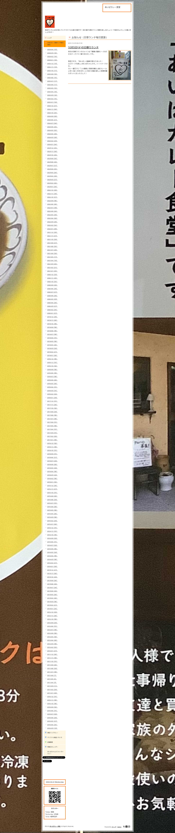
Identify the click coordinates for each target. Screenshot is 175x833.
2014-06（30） (52, 549)
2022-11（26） (52, 194)
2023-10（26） (52, 155)
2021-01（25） (52, 271)
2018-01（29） (52, 398)
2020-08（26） (52, 289)
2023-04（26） (52, 176)
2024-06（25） (52, 127)
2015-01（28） (52, 524)
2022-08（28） (52, 204)
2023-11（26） (52, 151)
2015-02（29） (52, 521)
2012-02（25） (52, 647)
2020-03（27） (52, 306)
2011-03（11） (52, 686)
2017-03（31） (52, 433)
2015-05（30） (52, 510)
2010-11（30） (52, 700)
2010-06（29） (52, 718)
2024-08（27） (52, 120)
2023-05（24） (52, 172)
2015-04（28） (52, 514)
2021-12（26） (52, 232)
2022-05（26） (52, 215)
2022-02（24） (52, 225)
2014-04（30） (52, 556)
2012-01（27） (52, 651)
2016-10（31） (52, 450)
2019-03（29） (52, 348)
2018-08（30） (52, 373)
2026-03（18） (52, 53)
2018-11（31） (52, 362)
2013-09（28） (52, 580)
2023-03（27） (52, 180)
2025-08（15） (52, 78)
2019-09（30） (52, 327)
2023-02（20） (52, 183)
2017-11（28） (52, 405)
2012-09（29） (52, 623)
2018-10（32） (52, 366)
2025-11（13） (52, 67)
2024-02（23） (52, 141)
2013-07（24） (52, 587)
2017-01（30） (52, 440)
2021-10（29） (52, 239)
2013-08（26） (52, 584)
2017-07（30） (52, 419)
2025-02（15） (52, 99)
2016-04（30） (52, 471)
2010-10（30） (52, 704)
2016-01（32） (52, 482)
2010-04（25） (52, 725)
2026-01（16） (52, 60)
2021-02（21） (52, 267)
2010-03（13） (52, 728)
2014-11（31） (52, 531)
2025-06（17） (52, 85)
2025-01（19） (52, 102)
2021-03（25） (52, 264)
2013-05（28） (52, 594)
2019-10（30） (52, 324)
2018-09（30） (52, 369)
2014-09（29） (52, 538)
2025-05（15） (52, 88)
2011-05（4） (52, 679)
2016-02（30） (52, 478)
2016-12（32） (52, 443)
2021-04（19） (52, 260)
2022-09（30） (52, 201)
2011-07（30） (52, 672)
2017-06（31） (52, 422)
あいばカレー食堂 (55, 826)
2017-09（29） (52, 412)
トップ (49, 38)
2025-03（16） (52, 95)
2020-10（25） (52, 281)
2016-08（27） (52, 457)
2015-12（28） (52, 485)
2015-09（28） (52, 496)
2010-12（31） (52, 696)
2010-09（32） (52, 707)
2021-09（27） (52, 243)
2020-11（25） (52, 278)
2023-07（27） (52, 165)
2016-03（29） (52, 475)
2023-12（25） (52, 148)
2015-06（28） (52, 507)
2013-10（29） (52, 577)
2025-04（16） (52, 92)
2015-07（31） (52, 503)
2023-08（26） (52, 162)
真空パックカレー (52, 733)
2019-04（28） (52, 345)
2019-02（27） (52, 352)
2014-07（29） (52, 545)
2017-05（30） (52, 426)
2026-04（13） (52, 49)
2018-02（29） (52, 394)
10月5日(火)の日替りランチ (83, 47)
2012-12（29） (52, 612)
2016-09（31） (52, 454)
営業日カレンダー (52, 747)
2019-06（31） (52, 338)
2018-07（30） (52, 376)
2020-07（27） (52, 292)
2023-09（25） (52, 158)
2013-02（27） (52, 605)
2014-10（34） (52, 535)
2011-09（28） (52, 665)
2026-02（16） (52, 56)
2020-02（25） (52, 310)
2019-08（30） (52, 331)
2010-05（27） (52, 721)
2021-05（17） (52, 257)
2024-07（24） (52, 123)
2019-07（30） (52, 334)
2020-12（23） (52, 274)
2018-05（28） (52, 383)
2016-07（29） (52, 461)
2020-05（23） (52, 299)
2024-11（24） (52, 109)
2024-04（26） (52, 134)
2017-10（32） (52, 408)
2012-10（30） (52, 619)
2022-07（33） (52, 208)
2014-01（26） (52, 566)
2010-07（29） (52, 714)
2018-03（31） (52, 391)
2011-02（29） (52, 689)
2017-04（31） (52, 429)
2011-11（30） (52, 658)
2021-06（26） (52, 253)
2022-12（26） (52, 190)
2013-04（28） (52, 598)
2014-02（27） (52, 563)
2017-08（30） (52, 415)
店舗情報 (50, 742)
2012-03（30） (52, 644)
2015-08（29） (52, 500)
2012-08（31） (52, 626)
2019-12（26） (52, 317)
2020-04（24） (52, 303)
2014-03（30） (52, 559)
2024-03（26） (52, 137)
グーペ (114, 827)
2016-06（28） (52, 464)
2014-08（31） (52, 542)
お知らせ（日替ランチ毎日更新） (55, 44)
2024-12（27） (52, 106)
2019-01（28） (52, 355)
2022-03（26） (52, 222)
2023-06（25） (52, 169)
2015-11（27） (52, 489)
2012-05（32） (52, 637)
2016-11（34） (52, 447)
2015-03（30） (52, 517)
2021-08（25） (52, 246)
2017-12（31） (52, 401)
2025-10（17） (52, 70)
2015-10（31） (52, 493)
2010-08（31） (52, 711)
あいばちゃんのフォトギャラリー (55, 753)
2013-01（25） (52, 609)
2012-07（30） (52, 630)
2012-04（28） (52, 640)
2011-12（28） (52, 654)
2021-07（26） (52, 250)
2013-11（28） (52, 573)
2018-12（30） (52, 359)
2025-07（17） (52, 81)
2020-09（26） (52, 285)
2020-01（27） (52, 313)
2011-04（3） (52, 682)
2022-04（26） (52, 218)
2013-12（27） (52, 570)
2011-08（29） (52, 668)
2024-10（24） (52, 113)
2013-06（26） (52, 591)
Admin (119, 827)
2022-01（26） (52, 229)
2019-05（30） (52, 341)
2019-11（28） (52, 320)
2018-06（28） (52, 380)
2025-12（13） (52, 63)
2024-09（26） (52, 116)
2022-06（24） (52, 211)
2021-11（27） (52, 236)
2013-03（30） (52, 602)
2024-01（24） (52, 144)
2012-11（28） (52, 616)
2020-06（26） (52, 296)
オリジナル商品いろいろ (54, 737)
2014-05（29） (52, 552)
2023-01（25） (52, 187)
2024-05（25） (52, 130)
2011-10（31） (52, 661)
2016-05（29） (52, 468)
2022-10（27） (52, 197)
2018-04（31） (52, 387)
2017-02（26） (52, 436)
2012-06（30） (52, 633)
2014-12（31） (52, 528)
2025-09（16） (52, 74)
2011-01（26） (52, 693)
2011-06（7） (52, 675)
